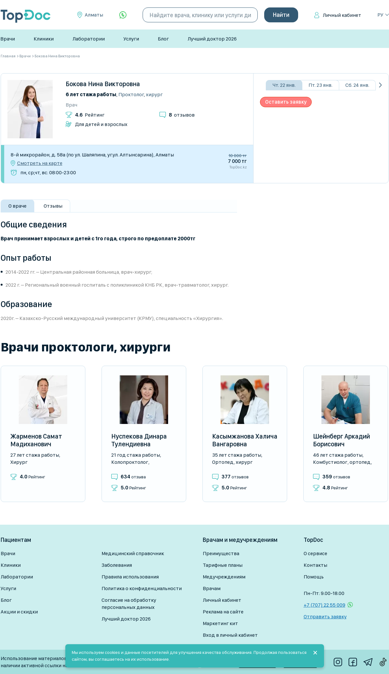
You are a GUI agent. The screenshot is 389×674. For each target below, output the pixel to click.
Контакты (315, 565)
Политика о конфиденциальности (142, 588)
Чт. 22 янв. (284, 85)
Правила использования (130, 577)
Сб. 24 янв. (357, 85)
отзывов (182, 115)
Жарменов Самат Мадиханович (36, 440)
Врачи (7, 39)
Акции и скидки (19, 612)
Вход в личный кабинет (230, 635)
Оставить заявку (286, 102)
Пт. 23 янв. (320, 85)
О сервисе (315, 553)
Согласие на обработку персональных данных (129, 603)
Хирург (154, 94)
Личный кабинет (342, 15)
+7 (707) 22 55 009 (324, 605)
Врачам (212, 588)
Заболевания (117, 565)
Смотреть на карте (39, 163)
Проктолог (131, 94)
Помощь (314, 577)
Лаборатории (88, 39)
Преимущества (221, 553)
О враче (17, 206)
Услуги (131, 39)
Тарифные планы (223, 565)
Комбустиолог (330, 462)
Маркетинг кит (220, 623)
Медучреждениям (224, 577)
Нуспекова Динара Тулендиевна (139, 440)
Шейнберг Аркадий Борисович (341, 440)
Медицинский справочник (133, 553)
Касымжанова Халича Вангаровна (244, 440)
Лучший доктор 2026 (212, 39)
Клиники (44, 39)
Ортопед (222, 462)
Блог (163, 39)
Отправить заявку (325, 616)
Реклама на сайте (223, 612)
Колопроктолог (129, 462)
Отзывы (53, 206)
